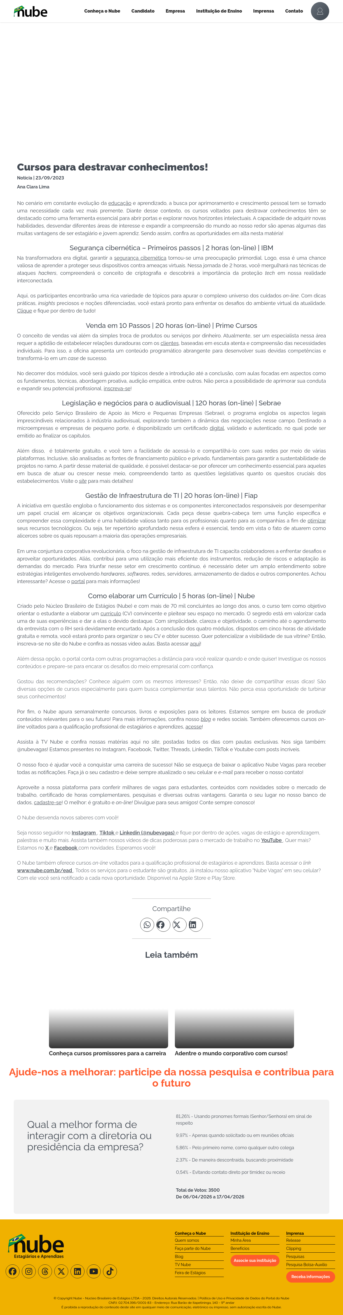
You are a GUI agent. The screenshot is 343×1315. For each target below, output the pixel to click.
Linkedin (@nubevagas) (148, 833)
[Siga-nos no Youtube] (94, 1271)
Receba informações (311, 1276)
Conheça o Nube (102, 11)
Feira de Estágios (190, 1273)
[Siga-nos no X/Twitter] (61, 1271)
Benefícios (240, 1248)
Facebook (66, 848)
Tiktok (108, 833)
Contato (294, 11)
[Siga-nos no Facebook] (13, 1271)
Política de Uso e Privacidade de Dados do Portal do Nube (244, 1298)
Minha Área (241, 1240)
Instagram (84, 833)
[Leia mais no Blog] (108, 1013)
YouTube (272, 840)
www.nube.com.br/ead (45, 870)
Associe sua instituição (255, 1260)
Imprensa (263, 11)
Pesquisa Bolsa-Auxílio (306, 1264)
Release (293, 1240)
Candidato (142, 11)
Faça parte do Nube (193, 1248)
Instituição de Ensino (219, 11)
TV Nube (183, 1264)
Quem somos (187, 1240)
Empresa (175, 11)
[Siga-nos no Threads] (45, 1271)
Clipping (293, 1248)
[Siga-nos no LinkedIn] (77, 1271)
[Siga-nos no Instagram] (29, 1271)
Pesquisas (295, 1256)
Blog (179, 1256)
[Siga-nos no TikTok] (110, 1271)
